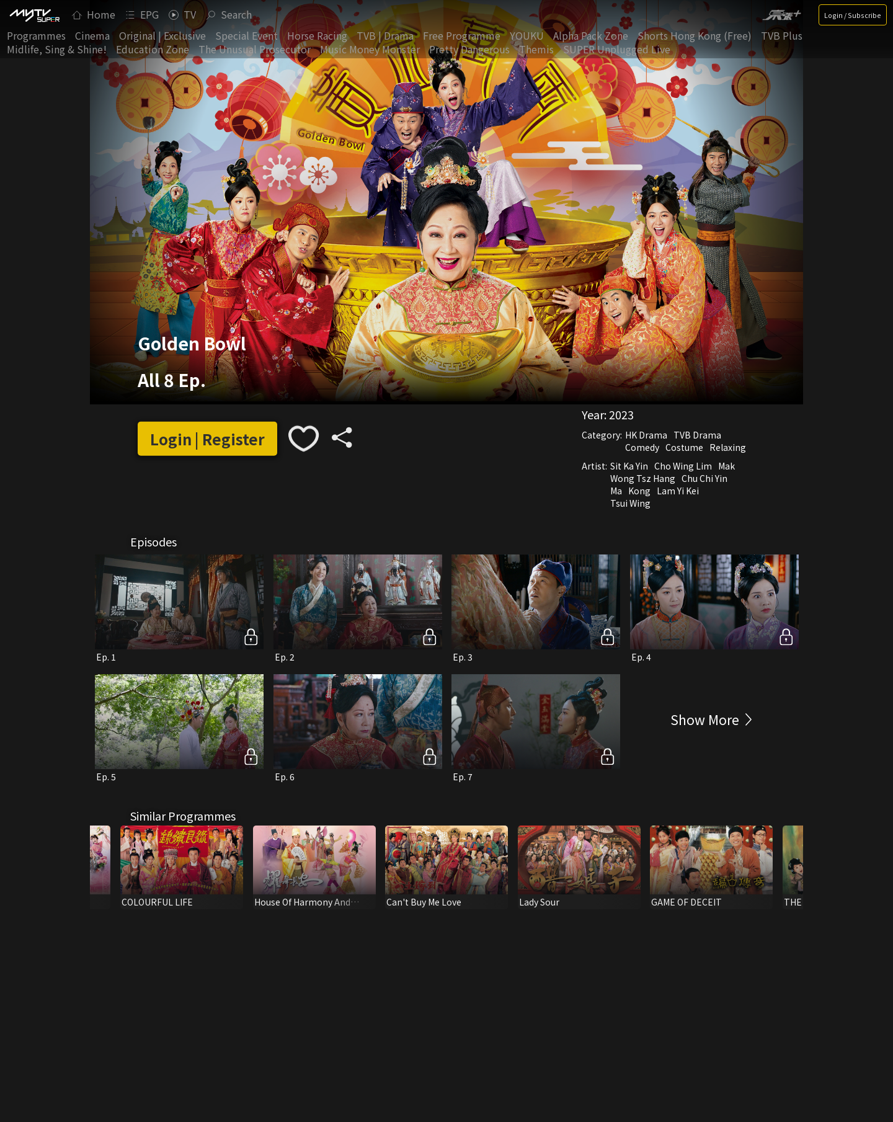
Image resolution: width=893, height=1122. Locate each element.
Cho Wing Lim (683, 466)
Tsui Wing (630, 503)
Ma (616, 490)
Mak (726, 466)
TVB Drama (697, 435)
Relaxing (727, 447)
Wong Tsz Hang (642, 478)
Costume (684, 447)
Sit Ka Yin (629, 466)
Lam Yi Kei (678, 490)
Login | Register (207, 439)
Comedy (642, 447)
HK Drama (646, 435)
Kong (639, 490)
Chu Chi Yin (704, 478)
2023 (621, 414)
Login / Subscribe (852, 15)
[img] (34, 15)
